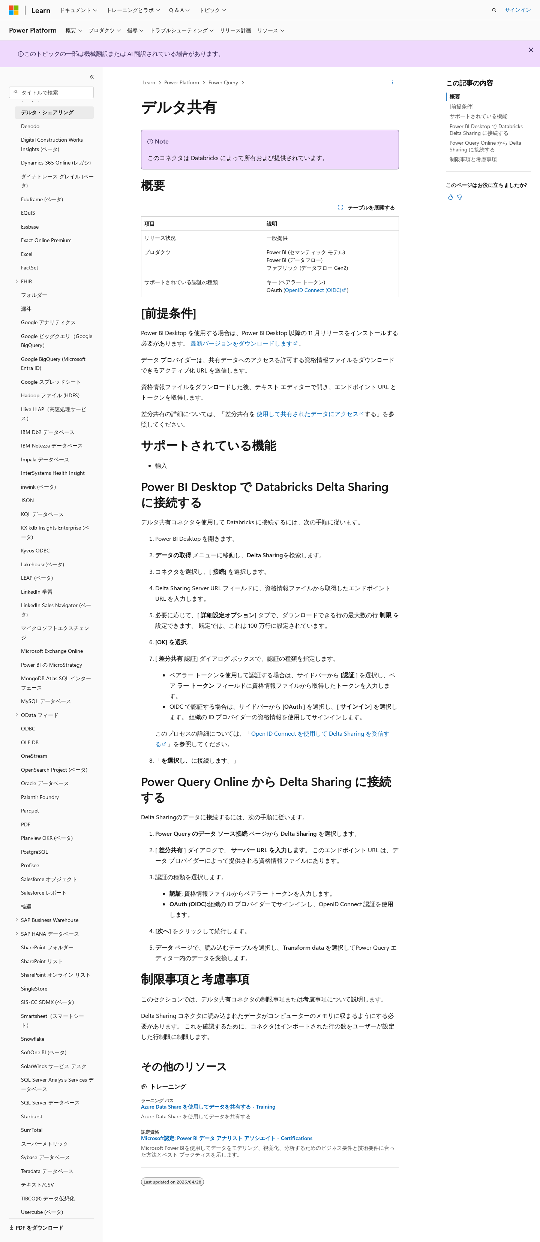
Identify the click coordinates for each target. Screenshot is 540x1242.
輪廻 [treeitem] (26, 906)
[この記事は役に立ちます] (450, 197)
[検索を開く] (494, 10)
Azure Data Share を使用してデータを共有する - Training (208, 1106)
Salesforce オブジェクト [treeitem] (49, 879)
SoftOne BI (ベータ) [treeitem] (43, 1052)
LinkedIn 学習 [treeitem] (36, 591)
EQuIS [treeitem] (28, 212)
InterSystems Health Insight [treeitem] (53, 472)
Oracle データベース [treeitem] (45, 783)
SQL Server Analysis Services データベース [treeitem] (57, 1084)
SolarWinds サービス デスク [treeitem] (54, 1066)
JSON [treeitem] (27, 500)
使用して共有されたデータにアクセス (307, 413)
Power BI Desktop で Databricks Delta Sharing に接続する (486, 129)
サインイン (518, 9)
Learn (148, 82)
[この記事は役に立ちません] (459, 197)
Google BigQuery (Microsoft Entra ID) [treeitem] (53, 363)
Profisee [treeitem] (30, 865)
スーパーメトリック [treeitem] (44, 1143)
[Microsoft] (14, 10)
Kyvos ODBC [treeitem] (35, 550)
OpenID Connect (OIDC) (313, 289)
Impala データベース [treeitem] (45, 459)
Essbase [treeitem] (30, 226)
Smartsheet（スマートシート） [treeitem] (52, 1020)
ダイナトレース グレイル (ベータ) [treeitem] (57, 181)
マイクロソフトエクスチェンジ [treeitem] (55, 632)
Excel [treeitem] (26, 253)
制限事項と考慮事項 (473, 159)
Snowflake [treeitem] (32, 1038)
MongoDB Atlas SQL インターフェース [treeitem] (56, 683)
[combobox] (51, 93)
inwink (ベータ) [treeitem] (38, 486)
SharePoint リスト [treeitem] (42, 961)
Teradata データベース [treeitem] (47, 1171)
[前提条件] (462, 106)
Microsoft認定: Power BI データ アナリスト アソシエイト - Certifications (226, 1138)
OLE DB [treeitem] (30, 742)
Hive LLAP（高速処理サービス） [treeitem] (53, 414)
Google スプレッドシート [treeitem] (51, 381)
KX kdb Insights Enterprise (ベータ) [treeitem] (55, 532)
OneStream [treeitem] (34, 755)
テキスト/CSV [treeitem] (37, 1184)
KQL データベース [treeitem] (42, 514)
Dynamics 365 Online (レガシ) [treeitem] (56, 162)
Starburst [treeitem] (31, 1116)
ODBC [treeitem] (28, 728)
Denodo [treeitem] (30, 126)
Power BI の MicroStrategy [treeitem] (51, 664)
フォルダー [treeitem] (34, 294)
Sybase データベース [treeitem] (45, 1157)
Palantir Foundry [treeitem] (40, 797)
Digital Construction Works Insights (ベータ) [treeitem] (52, 144)
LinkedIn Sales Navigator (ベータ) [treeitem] (56, 610)
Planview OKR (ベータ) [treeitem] (47, 837)
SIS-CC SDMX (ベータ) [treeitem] (47, 1002)
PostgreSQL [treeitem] (34, 851)
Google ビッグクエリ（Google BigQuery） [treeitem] (56, 340)
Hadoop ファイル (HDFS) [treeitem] (50, 395)
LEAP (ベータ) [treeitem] (37, 577)
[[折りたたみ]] (92, 77)
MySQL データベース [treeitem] (46, 701)
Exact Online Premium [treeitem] (46, 240)
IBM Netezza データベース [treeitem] (52, 445)
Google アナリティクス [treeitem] (48, 322)
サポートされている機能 (478, 116)
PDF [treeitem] (25, 824)
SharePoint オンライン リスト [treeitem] (56, 974)
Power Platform (181, 82)
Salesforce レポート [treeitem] (44, 892)
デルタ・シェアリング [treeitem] (47, 112)
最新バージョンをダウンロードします (241, 343)
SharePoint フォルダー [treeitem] (47, 947)
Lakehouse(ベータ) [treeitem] (42, 564)
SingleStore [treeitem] (34, 988)
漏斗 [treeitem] (26, 308)
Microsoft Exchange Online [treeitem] (52, 650)
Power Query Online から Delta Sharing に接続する (485, 146)
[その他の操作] (392, 83)
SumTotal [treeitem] (31, 1129)
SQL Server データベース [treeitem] (50, 1102)
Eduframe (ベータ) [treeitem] (42, 199)
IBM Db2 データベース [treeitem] (48, 431)
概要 (455, 96)
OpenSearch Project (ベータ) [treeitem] (54, 769)
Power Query (223, 82)
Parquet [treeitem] (30, 810)
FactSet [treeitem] (29, 267)
